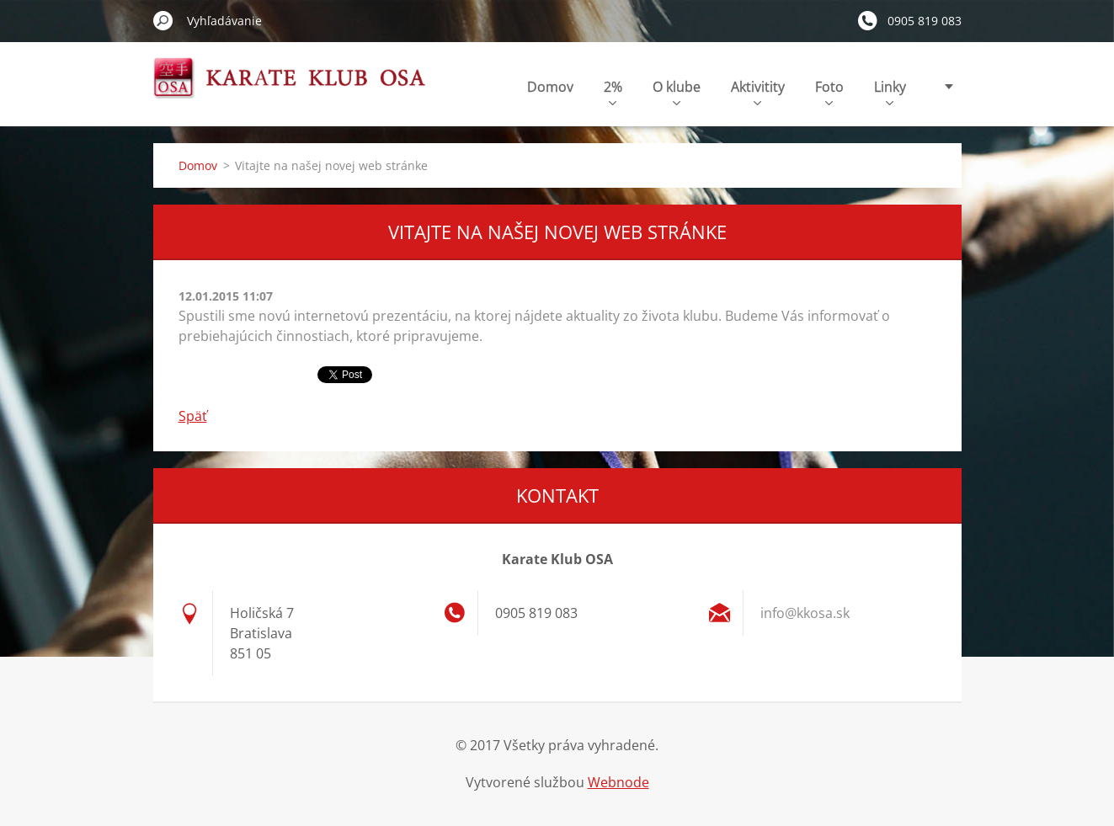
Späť (193, 416)
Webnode (618, 782)
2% (613, 91)
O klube (676, 91)
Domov (550, 86)
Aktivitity (758, 91)
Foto (829, 91)
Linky (890, 91)
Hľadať (163, 20)
